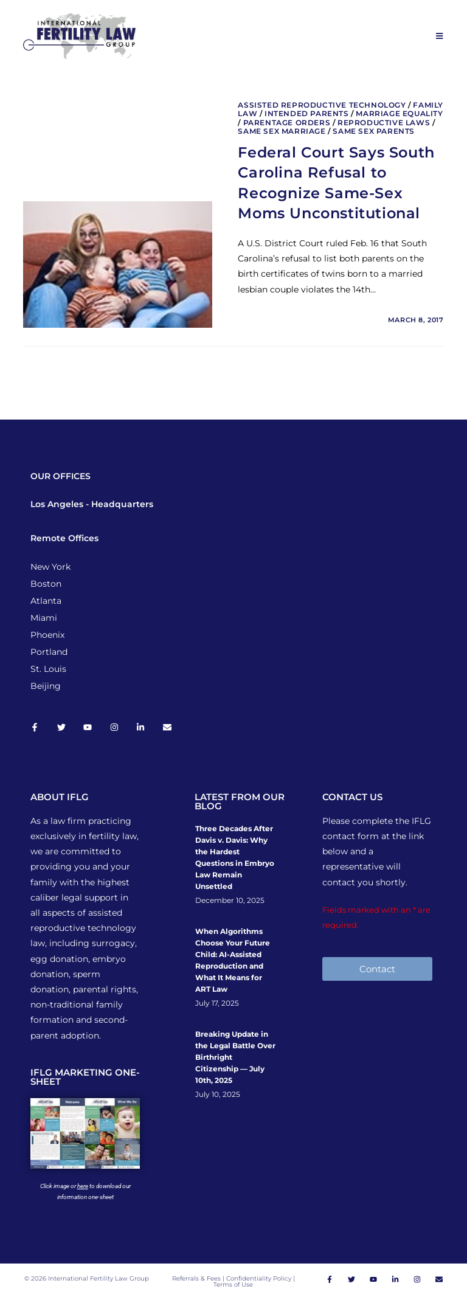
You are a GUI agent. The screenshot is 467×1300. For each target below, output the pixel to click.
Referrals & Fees (196, 1278)
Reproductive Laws (383, 122)
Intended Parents (307, 113)
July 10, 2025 (217, 1094)
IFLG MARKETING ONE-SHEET (85, 1077)
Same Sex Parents (374, 131)
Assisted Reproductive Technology (322, 104)
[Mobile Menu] (440, 36)
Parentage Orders (287, 122)
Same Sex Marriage (281, 131)
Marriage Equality (399, 113)
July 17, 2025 (217, 1003)
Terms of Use (233, 1284)
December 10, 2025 (230, 900)
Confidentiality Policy (259, 1278)
